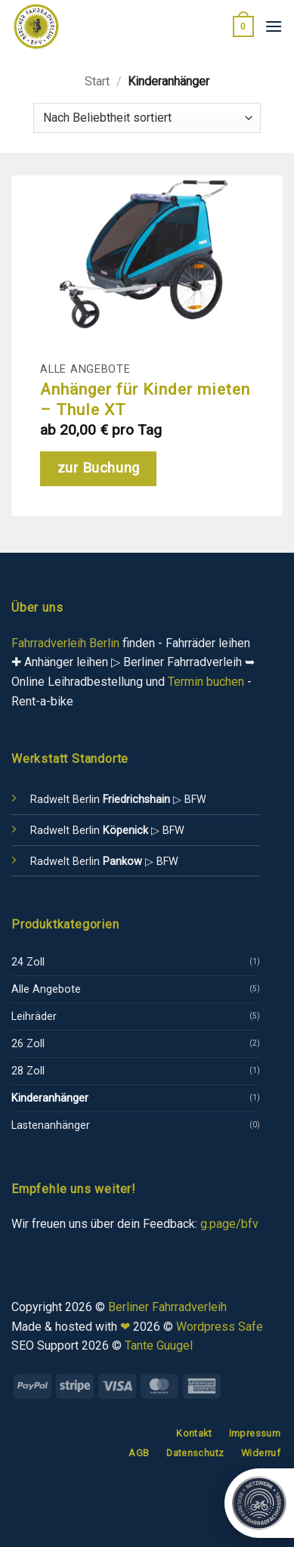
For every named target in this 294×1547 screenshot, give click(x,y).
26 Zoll (28, 1043)
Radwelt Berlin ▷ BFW (118, 799)
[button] (243, 26)
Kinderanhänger (49, 1098)
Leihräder (34, 1016)
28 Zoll (28, 1071)
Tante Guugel (159, 1345)
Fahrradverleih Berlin (65, 643)
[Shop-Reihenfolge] (146, 118)
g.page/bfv (229, 1224)
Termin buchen (206, 681)
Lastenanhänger (50, 1125)
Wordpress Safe (219, 1326)
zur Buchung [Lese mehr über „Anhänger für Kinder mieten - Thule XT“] (98, 468)
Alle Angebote (46, 989)
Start (97, 81)
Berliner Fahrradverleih (167, 1307)
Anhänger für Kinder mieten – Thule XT (145, 399)
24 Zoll (28, 962)
